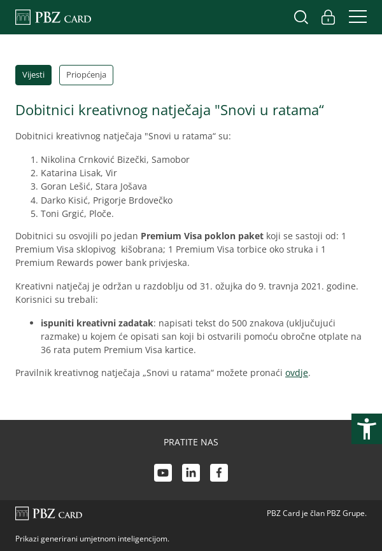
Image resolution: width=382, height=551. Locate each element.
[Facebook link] (219, 474)
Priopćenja (86, 74)
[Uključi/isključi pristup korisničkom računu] (328, 17)
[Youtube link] (163, 474)
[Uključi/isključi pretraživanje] (301, 17)
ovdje (296, 372)
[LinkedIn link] (191, 474)
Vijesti (33, 74)
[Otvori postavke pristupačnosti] (366, 429)
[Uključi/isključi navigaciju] (354, 17)
